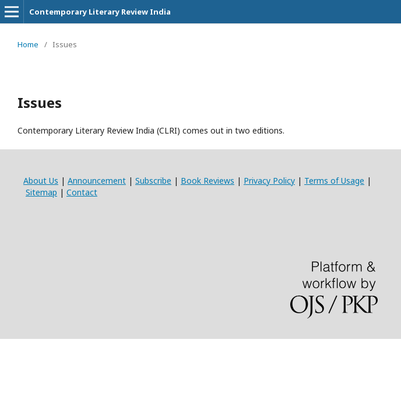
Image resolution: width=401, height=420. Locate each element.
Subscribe (153, 180)
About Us (40, 180)
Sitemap (41, 192)
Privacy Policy (269, 180)
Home (27, 44)
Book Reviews (207, 180)
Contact (81, 192)
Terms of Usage (334, 180)
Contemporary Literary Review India (100, 11)
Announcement (97, 180)
